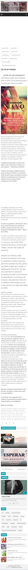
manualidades (5, 523)
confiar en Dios (14, 51)
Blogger (20, 567)
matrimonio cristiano (21, 523)
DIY (2, 512)
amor (9, 516)
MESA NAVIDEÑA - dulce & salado (14, 557)
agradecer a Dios (5, 48)
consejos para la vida (15, 55)
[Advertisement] (14, 32)
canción (22, 516)
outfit (8, 526)
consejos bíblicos (5, 55)
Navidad (7, 512)
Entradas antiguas (22, 469)
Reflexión (4, 516)
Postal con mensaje (16, 512)
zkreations (14, 567)
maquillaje (12, 523)
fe (20, 519)
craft (3, 519)
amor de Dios (15, 516)
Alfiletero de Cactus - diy (12, 550)
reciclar (20, 526)
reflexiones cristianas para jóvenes (9, 65)
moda (3, 526)
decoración (8, 519)
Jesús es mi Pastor (6, 496)
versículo (20, 530)
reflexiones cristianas (6, 61)
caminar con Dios (5, 51)
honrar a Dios (4, 58)
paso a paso (14, 526)
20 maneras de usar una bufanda (14, 537)
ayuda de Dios (14, 48)
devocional (15, 519)
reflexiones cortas (13, 58)
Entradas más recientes (7, 469)
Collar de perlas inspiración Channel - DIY (16, 544)
